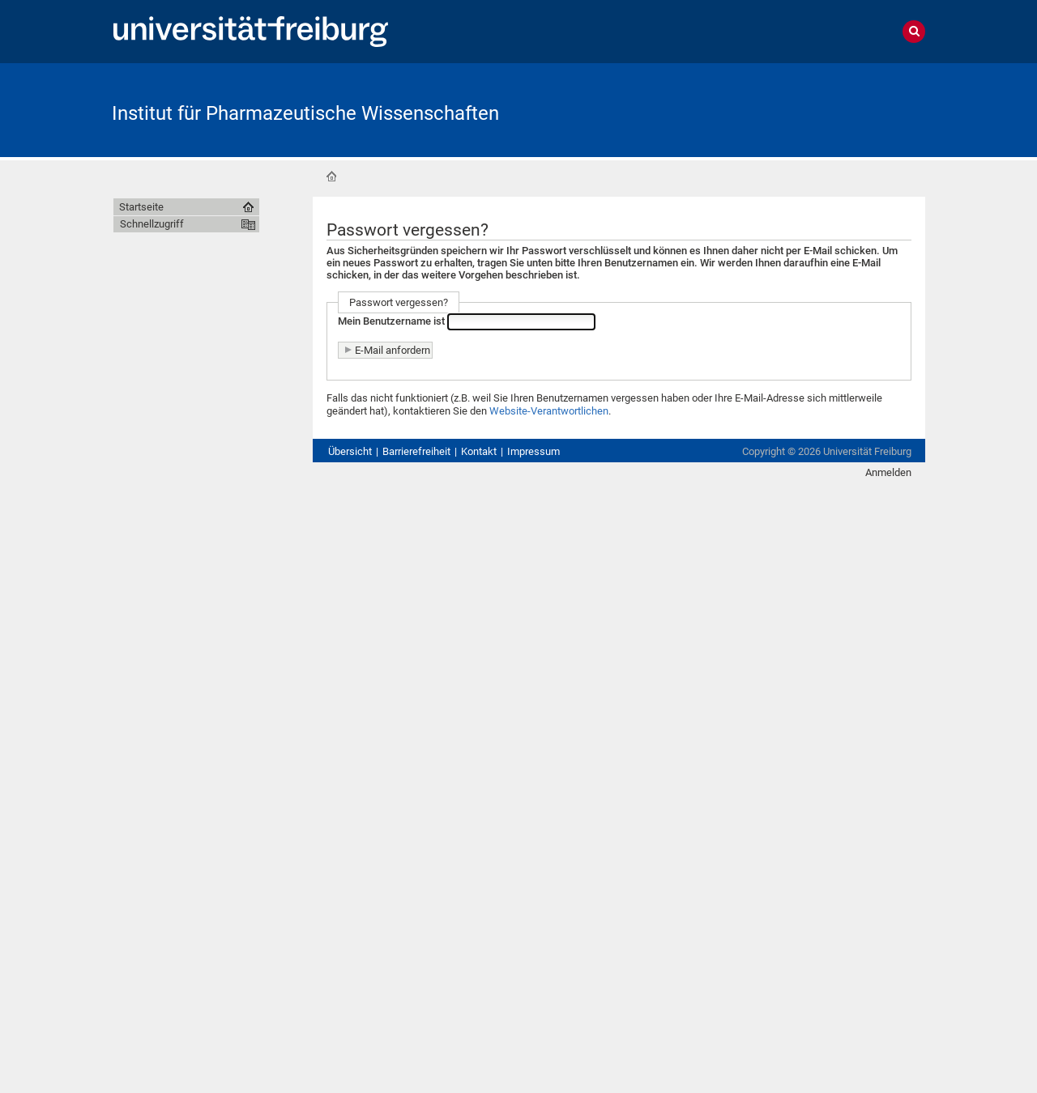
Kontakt (479, 451)
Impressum (533, 451)
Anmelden (888, 472)
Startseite (331, 176)
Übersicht (350, 451)
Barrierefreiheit (416, 451)
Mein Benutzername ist (391, 321)
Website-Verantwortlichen (548, 411)
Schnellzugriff (152, 224)
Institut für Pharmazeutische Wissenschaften (305, 113)
